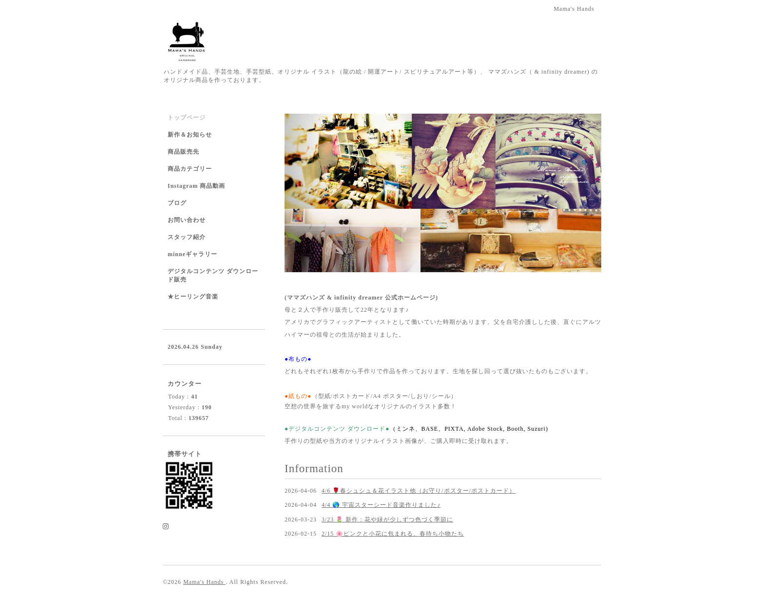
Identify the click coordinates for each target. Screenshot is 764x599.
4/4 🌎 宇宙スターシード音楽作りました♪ (381, 504)
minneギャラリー (192, 254)
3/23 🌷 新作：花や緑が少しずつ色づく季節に (387, 519)
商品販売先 (183, 151)
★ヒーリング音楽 (193, 296)
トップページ (187, 117)
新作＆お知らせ (190, 134)
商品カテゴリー (190, 168)
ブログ (177, 203)
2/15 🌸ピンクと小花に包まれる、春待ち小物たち (393, 533)
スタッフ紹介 (187, 237)
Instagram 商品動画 (196, 185)
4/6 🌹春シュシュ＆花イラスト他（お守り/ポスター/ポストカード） (419, 490)
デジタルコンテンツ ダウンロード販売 (213, 275)
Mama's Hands (204, 582)
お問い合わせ (187, 220)
